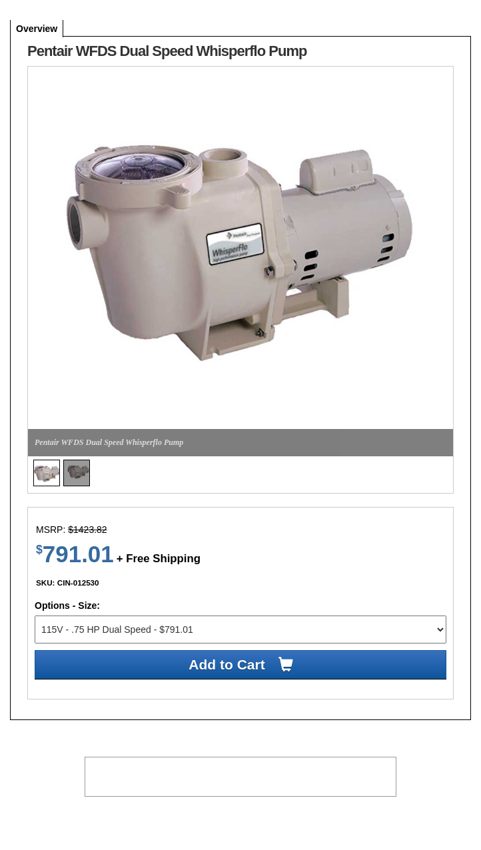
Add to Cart (226, 664)
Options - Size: (67, 605)
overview (36, 28)
